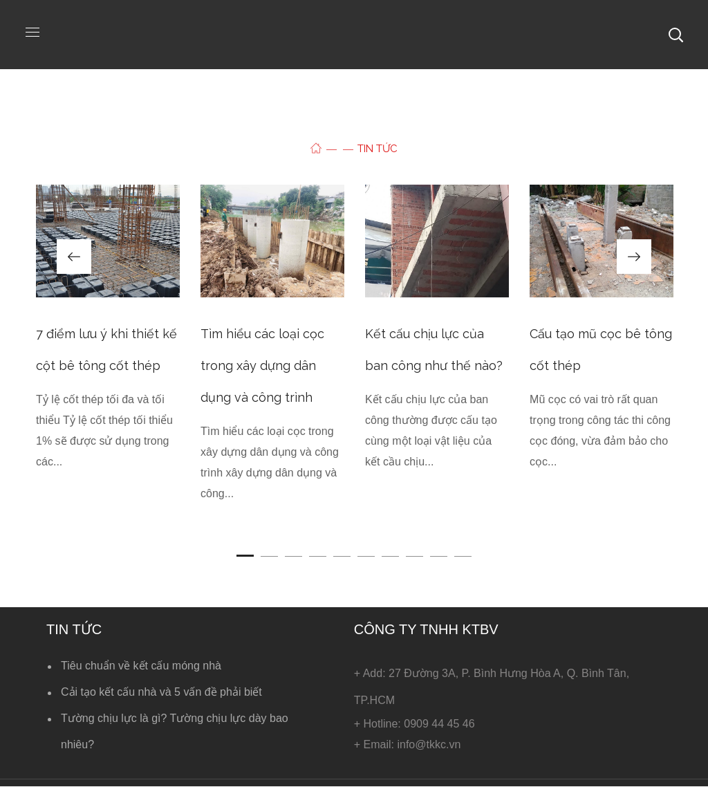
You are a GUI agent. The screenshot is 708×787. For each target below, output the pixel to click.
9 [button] (438, 556)
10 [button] (463, 556)
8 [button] (414, 556)
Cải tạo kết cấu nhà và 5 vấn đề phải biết (161, 692)
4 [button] (317, 556)
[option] (108, 339)
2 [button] (269, 556)
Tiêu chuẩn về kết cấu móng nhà (141, 666)
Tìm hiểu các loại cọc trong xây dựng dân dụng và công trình (262, 365)
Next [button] (634, 256)
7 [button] (390, 556)
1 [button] (245, 556)
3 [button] (293, 556)
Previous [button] (74, 256)
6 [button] (366, 556)
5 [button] (342, 556)
